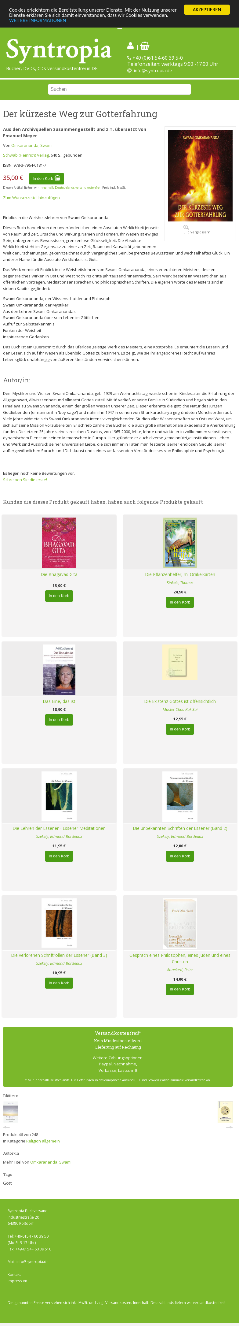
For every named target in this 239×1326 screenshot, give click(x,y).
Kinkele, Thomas (180, 582)
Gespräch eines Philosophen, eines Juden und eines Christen (179, 958)
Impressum (17, 1280)
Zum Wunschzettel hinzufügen (31, 197)
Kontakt (14, 1274)
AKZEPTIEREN (207, 9)
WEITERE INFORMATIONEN (37, 20)
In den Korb (46, 178)
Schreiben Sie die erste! (25, 479)
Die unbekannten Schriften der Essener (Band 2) (180, 828)
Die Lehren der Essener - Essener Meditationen (59, 828)
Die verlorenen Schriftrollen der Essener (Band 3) (59, 955)
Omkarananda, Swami (32, 145)
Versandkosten (118, 1302)
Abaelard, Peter (180, 969)
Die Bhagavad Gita (59, 574)
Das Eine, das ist (59, 701)
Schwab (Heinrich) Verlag (26, 155)
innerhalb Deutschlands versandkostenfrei (70, 187)
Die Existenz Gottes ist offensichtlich (180, 701)
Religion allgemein (43, 1141)
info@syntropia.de (153, 70)
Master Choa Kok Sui (180, 709)
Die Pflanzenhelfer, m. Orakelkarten (180, 574)
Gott (7, 1183)
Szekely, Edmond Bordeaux (59, 836)
